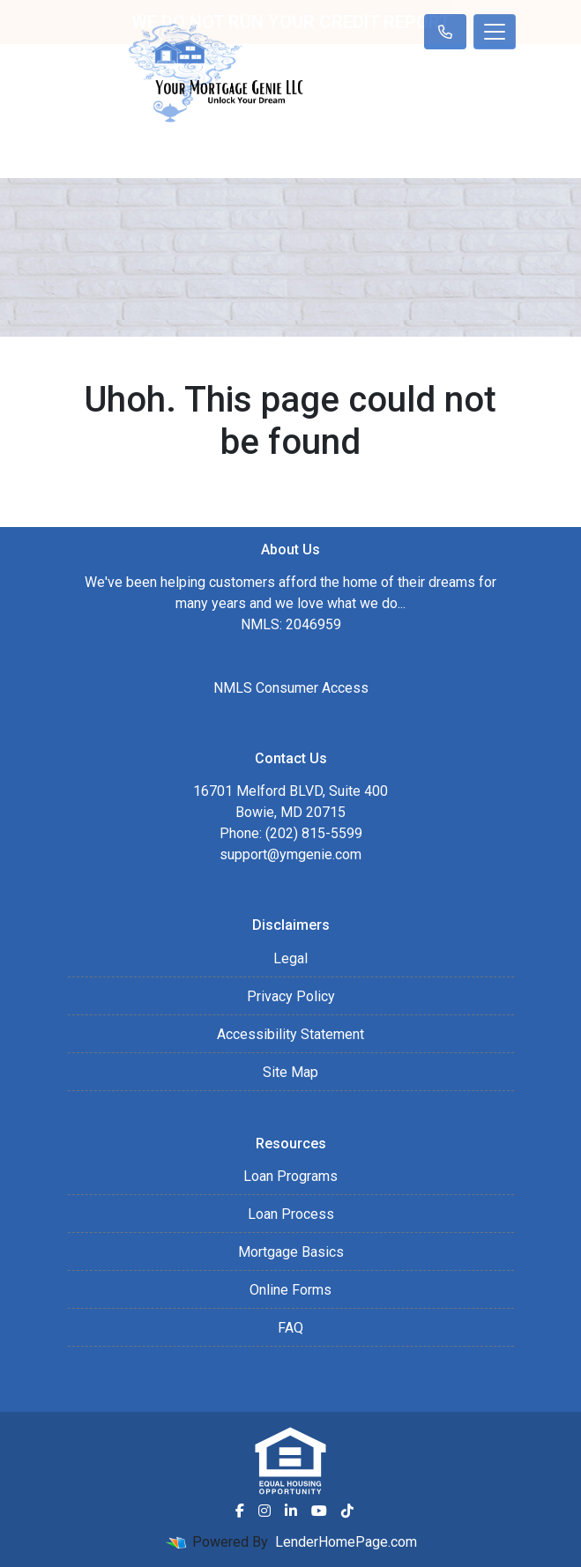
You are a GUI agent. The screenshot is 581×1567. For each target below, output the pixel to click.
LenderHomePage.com (346, 1542)
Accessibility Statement (290, 1034)
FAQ (290, 1327)
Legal (290, 958)
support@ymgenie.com (290, 854)
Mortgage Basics (291, 1252)
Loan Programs (290, 1176)
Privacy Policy (291, 996)
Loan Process (291, 1214)
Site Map (290, 1072)
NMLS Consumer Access (291, 688)
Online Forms (290, 1289)
